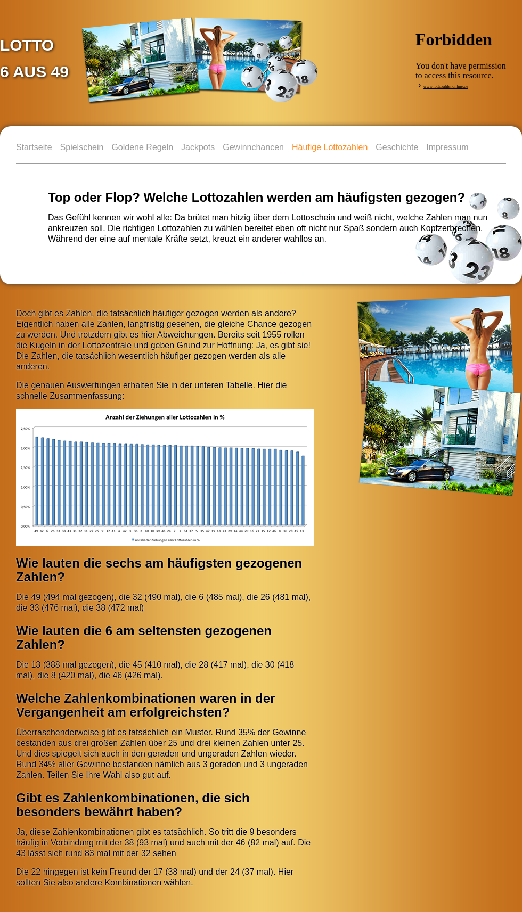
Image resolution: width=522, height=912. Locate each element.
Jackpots (198, 147)
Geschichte (397, 147)
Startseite (34, 147)
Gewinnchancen (253, 147)
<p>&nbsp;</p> (463, 49)
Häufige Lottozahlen (330, 147)
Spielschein (82, 147)
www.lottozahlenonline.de (445, 86)
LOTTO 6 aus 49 (34, 58)
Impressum (447, 147)
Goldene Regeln (142, 147)
